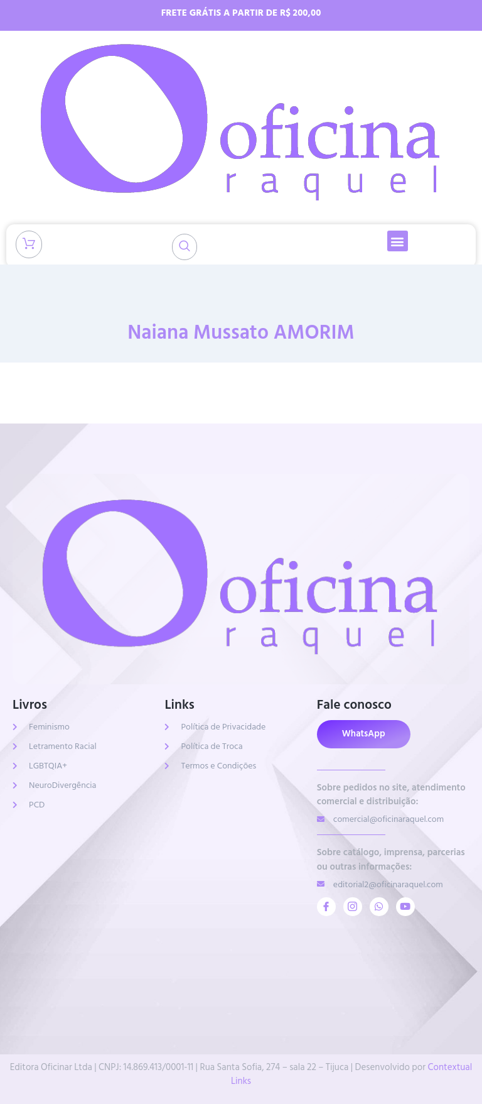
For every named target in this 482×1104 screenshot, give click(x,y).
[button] (397, 241)
